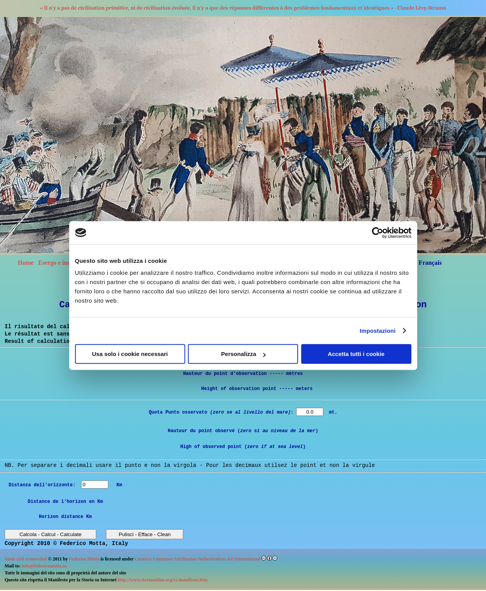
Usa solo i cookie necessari (130, 354)
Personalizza (243, 354)
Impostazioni (378, 330)
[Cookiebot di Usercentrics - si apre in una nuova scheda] (377, 232)
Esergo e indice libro (65, 262)
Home (26, 262)
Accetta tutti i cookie (356, 354)
